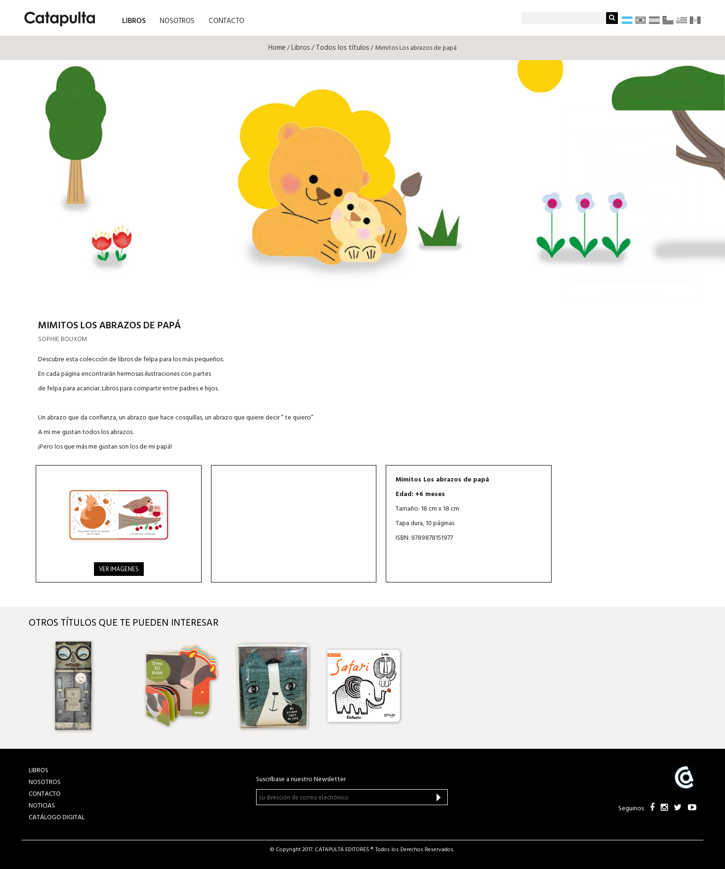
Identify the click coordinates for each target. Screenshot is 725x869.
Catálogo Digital (57, 817)
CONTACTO (226, 21)
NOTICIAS (42, 805)
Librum (630, 279)
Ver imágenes (119, 569)
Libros (300, 48)
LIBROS (134, 20)
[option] (90, 686)
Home (277, 48)
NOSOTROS (177, 21)
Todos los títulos (342, 48)
